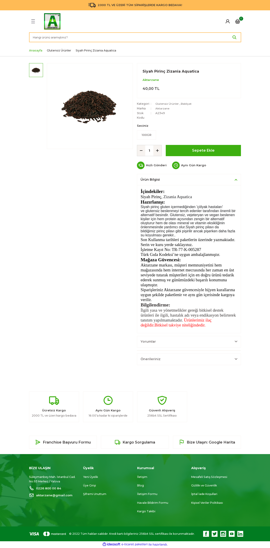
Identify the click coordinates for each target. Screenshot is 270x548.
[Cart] (237, 21)
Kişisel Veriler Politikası (207, 503)
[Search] (135, 37)
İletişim (142, 477)
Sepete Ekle (203, 151)
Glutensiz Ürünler (167, 103)
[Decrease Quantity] (141, 150)
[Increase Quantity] (157, 150)
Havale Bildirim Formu (152, 503)
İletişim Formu (147, 494)
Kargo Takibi (146, 511)
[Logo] (52, 21)
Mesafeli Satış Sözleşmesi (209, 477)
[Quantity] (149, 150)
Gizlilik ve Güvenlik (204, 485)
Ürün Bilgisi (150, 180)
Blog (140, 485)
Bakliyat (187, 103)
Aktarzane (151, 80)
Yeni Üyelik (90, 477)
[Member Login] (227, 21)
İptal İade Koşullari (204, 494)
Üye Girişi (89, 485)
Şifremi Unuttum (94, 494)
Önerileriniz (151, 359)
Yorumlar (148, 342)
